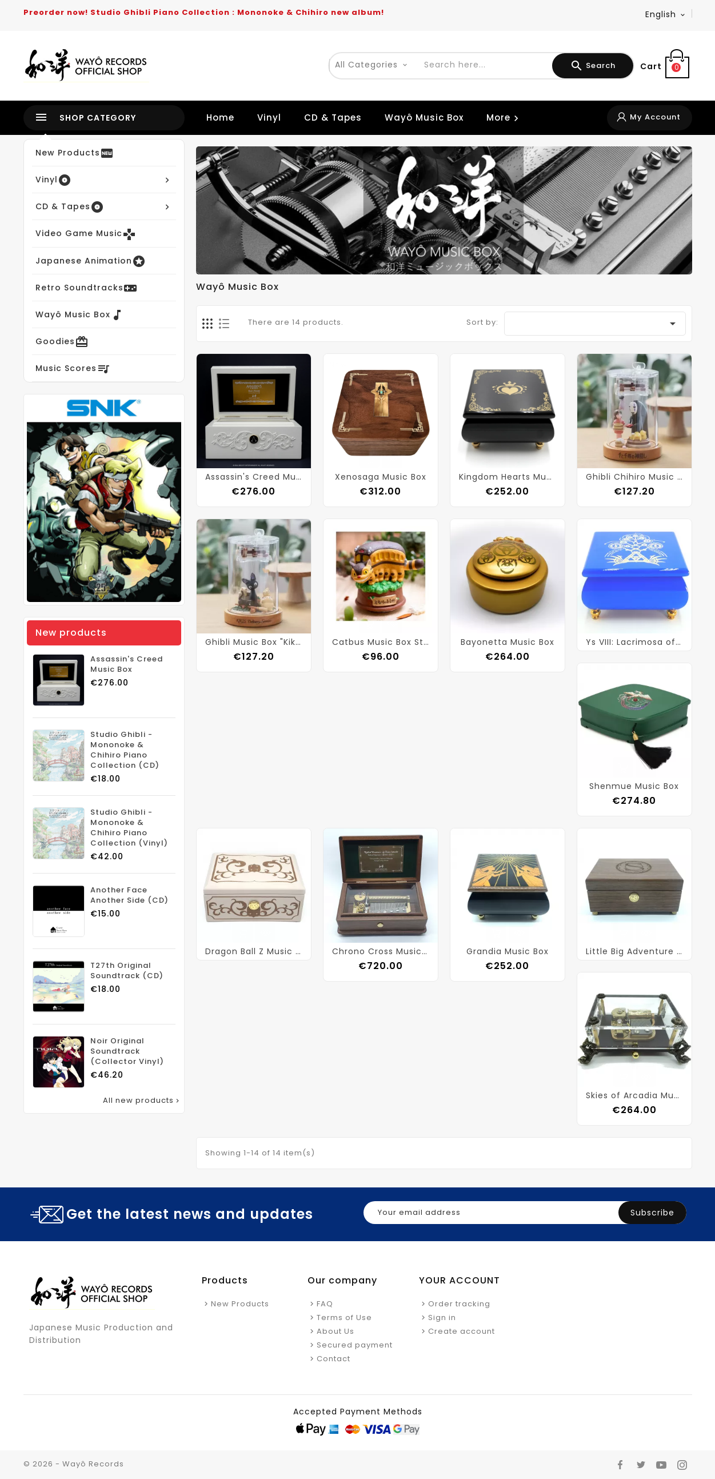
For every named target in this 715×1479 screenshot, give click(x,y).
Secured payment (355, 1345)
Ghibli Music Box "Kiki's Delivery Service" (253, 642)
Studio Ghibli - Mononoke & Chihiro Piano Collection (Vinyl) (129, 827)
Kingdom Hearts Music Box (507, 477)
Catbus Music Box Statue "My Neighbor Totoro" (380, 642)
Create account (461, 1331)
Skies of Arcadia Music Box (634, 1095)
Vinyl (269, 117)
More (504, 117)
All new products (142, 1101)
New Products (240, 1303)
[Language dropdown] (666, 14)
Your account (459, 1280)
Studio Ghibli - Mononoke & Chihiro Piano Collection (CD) (124, 750)
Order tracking (459, 1303)
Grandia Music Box (507, 951)
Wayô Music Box (424, 117)
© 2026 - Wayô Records (73, 1463)
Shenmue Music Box (634, 786)
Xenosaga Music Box (380, 477)
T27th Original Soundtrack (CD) (126, 970)
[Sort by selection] (594, 324)
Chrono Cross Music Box (380, 951)
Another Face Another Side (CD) (129, 895)
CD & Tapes (333, 117)
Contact (333, 1358)
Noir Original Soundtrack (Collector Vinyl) (127, 1051)
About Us (335, 1331)
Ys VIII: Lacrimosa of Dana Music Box (634, 642)
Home (220, 117)
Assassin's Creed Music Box (126, 664)
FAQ (325, 1303)
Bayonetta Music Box (507, 642)
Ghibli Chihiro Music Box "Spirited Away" (634, 477)
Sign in (442, 1317)
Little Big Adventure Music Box (634, 951)
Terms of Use (344, 1317)
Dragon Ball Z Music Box (253, 951)
